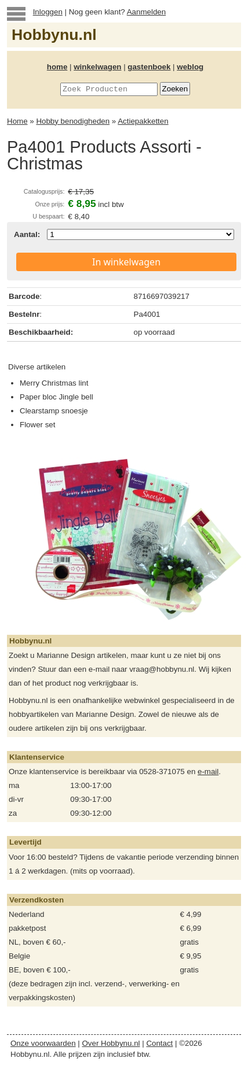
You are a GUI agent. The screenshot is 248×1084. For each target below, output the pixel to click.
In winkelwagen (126, 262)
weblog (190, 66)
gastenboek (148, 66)
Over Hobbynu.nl (111, 1043)
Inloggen (48, 12)
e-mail (208, 771)
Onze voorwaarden (43, 1043)
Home (17, 121)
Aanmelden (146, 12)
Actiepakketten (143, 121)
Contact (159, 1043)
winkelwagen (97, 66)
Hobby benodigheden (73, 121)
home (57, 66)
